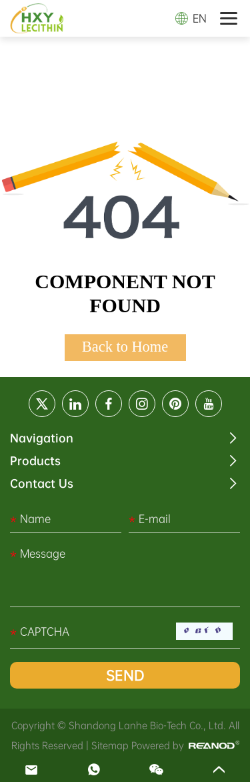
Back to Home (125, 346)
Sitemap (110, 745)
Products (35, 460)
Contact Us (41, 483)
